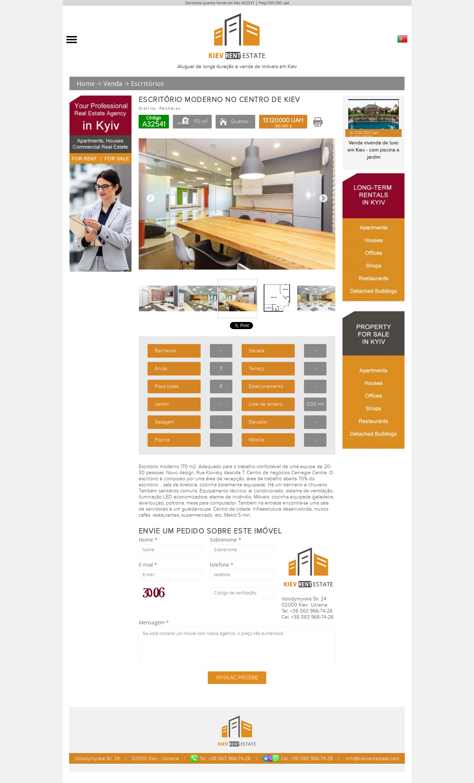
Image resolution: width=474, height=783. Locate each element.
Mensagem (154, 622)
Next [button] (323, 198)
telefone (221, 564)
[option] (237, 204)
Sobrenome (225, 539)
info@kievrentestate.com (372, 759)
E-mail (148, 564)
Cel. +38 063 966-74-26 (297, 758)
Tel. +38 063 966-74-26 (221, 758)
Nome (148, 539)
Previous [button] (150, 198)
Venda (112, 83)
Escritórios (147, 83)
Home (86, 83)
